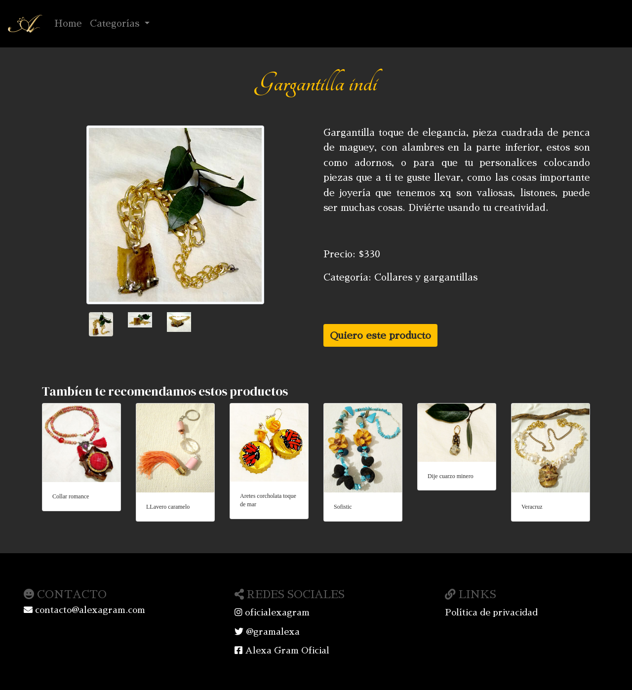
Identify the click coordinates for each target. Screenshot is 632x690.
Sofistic (343, 506)
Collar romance (70, 496)
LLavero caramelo (168, 506)
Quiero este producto (380, 335)
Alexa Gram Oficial (282, 650)
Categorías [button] (116, 23)
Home (70, 22)
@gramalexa (267, 631)
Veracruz (532, 506)
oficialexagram (272, 612)
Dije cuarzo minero (451, 476)
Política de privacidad (491, 612)
